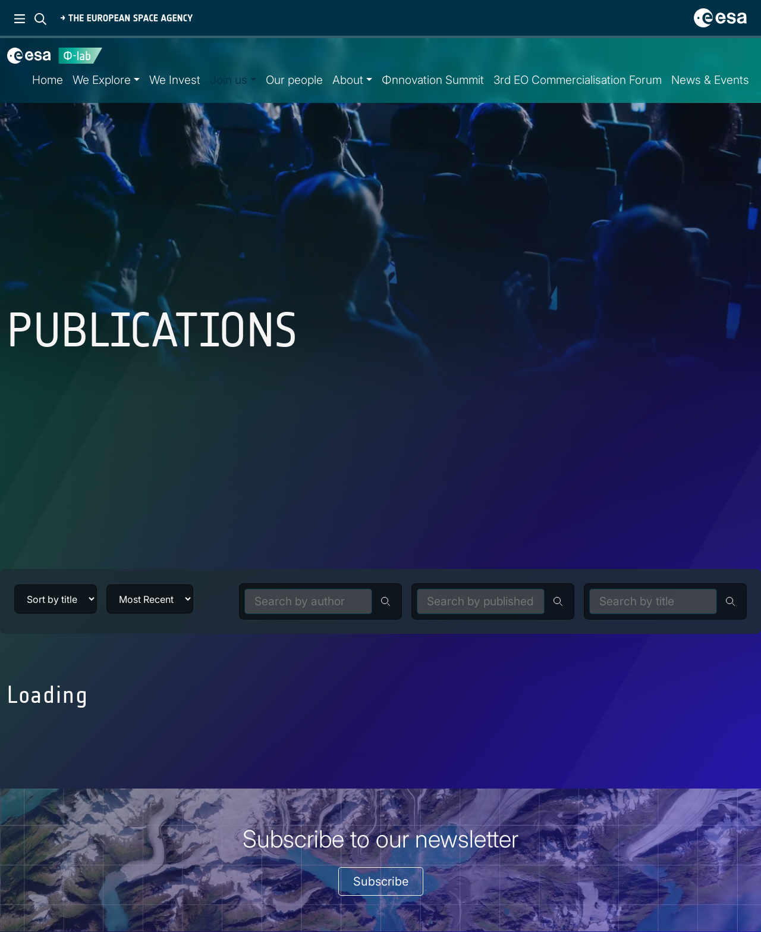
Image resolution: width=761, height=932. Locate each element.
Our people (294, 80)
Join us (228, 80)
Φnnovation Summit (433, 80)
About (347, 80)
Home (47, 80)
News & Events (710, 80)
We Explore (102, 80)
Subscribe (380, 881)
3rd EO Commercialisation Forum (577, 80)
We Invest (174, 80)
